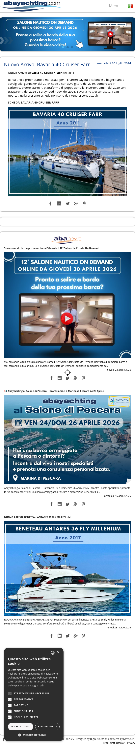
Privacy (131, 743)
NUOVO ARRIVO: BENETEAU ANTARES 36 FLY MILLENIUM (37, 517)
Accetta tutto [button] (20, 726)
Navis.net (128, 739)
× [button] (58, 652)
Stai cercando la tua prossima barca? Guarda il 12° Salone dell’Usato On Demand (51, 248)
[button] (34, 735)
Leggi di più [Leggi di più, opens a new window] (37, 685)
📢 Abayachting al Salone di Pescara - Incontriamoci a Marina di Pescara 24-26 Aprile (54, 391)
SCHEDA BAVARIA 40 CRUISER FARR (33, 102)
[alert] (34, 694)
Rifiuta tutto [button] (47, 726)
